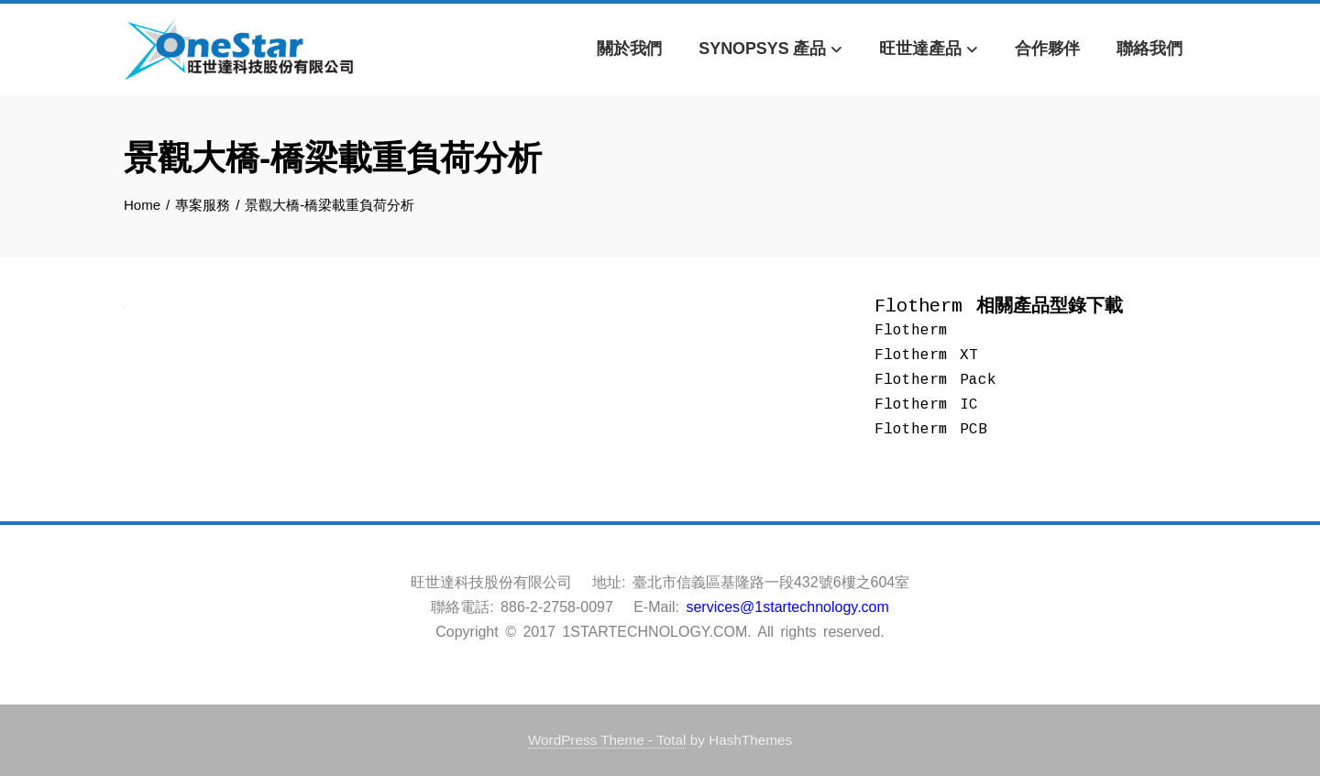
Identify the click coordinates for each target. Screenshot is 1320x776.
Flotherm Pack (935, 380)
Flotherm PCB (930, 429)
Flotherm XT (926, 355)
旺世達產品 (928, 49)
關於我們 (630, 48)
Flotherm (911, 330)
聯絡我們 (1149, 48)
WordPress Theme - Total (607, 740)
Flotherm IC (926, 405)
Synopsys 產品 (770, 49)
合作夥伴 (1048, 48)
